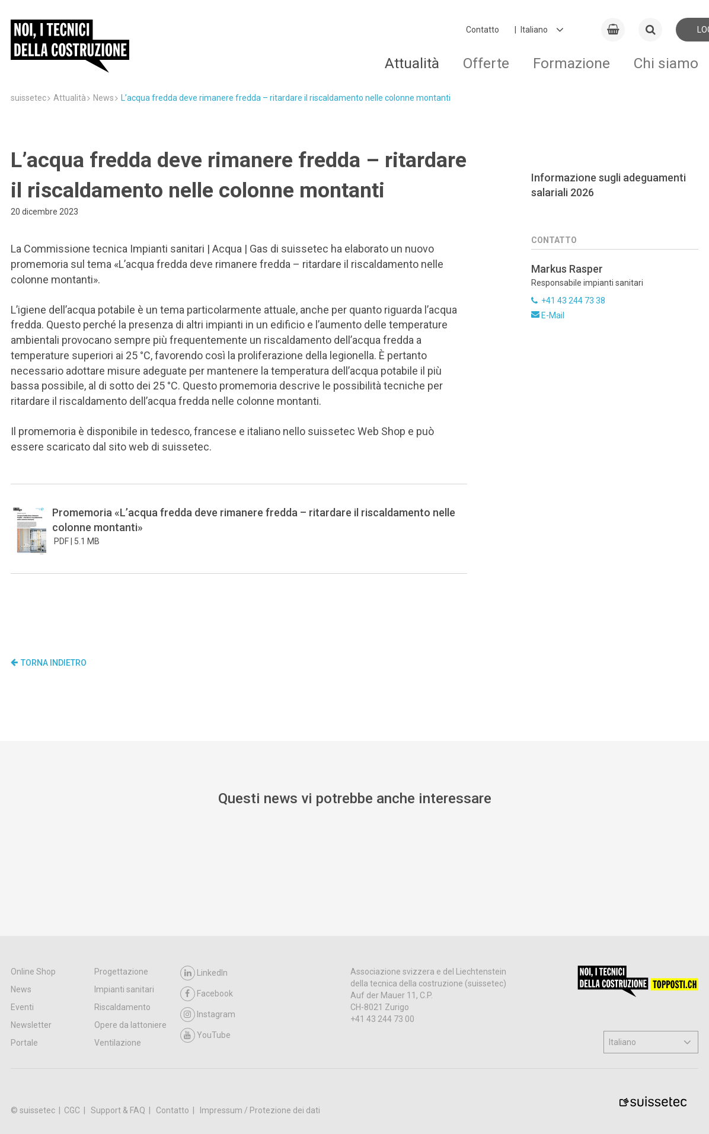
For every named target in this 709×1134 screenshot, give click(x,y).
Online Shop (33, 995)
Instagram (207, 1038)
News (21, 1013)
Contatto (482, 29)
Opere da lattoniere (130, 1048)
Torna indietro (49, 662)
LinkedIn (204, 996)
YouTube (205, 1059)
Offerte (486, 63)
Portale (24, 1066)
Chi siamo (666, 63)
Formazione (571, 63)
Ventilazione (117, 1066)
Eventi (22, 1031)
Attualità (412, 63)
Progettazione (121, 995)
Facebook (206, 1017)
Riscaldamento (122, 1031)
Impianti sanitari (124, 1013)
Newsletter (31, 1048)
